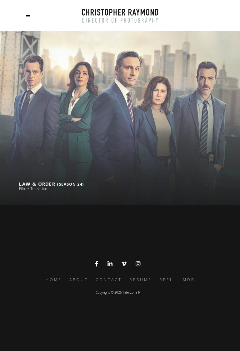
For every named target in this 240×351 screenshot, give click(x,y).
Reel (166, 279)
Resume (140, 279)
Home (54, 279)
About (78, 279)
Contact (109, 279)
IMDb (188, 279)
